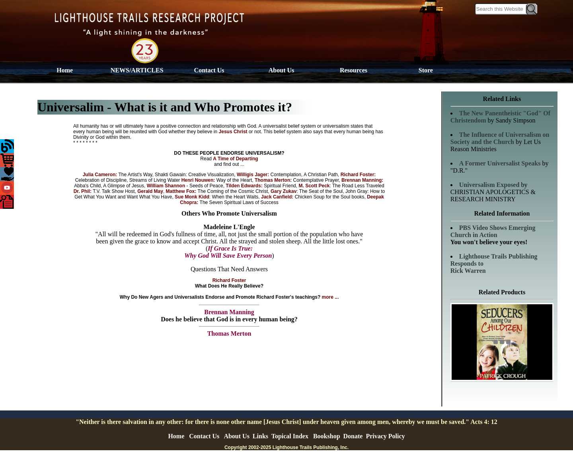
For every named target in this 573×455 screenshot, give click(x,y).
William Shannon (165, 186)
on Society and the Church (500, 138)
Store (426, 70)
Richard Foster (229, 280)
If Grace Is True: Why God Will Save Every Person (228, 252)
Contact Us (209, 70)
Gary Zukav (283, 191)
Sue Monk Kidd (192, 197)
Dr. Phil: (83, 191)
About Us (281, 70)
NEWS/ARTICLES (137, 70)
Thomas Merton (229, 333)
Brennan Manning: (362, 180)
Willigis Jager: (254, 174)
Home (65, 70)
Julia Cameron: (100, 174)
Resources (353, 70)
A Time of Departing (235, 158)
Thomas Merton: (274, 180)
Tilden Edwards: (245, 186)
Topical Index (289, 436)
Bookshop (326, 436)
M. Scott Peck (313, 186)
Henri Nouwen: (198, 180)
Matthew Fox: (182, 191)
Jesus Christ (234, 131)
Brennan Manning (229, 312)
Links (260, 436)
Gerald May (150, 191)
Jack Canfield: (278, 197)
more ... (330, 297)
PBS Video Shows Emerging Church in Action (493, 231)
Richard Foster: (358, 174)
